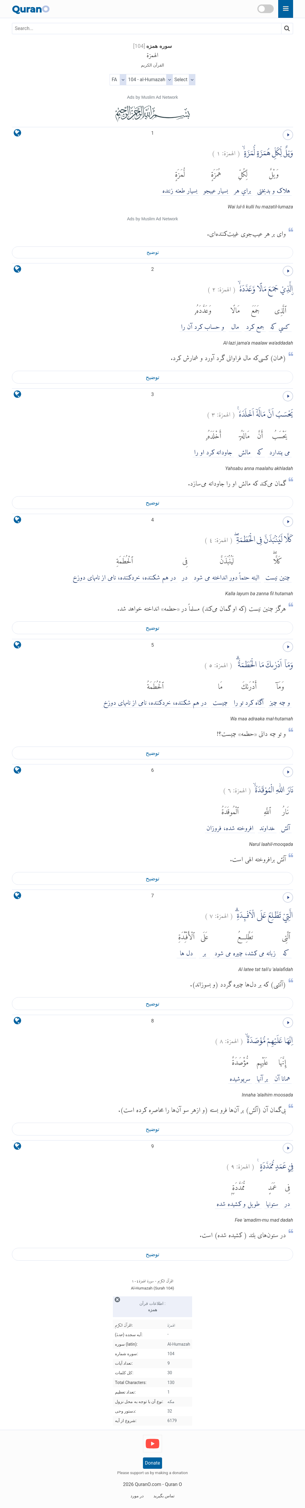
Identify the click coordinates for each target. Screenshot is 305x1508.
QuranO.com (148, 1484)
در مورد (137, 1495)
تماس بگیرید (164, 1495)
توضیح (153, 252)
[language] (17, 134)
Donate (152, 1463)
